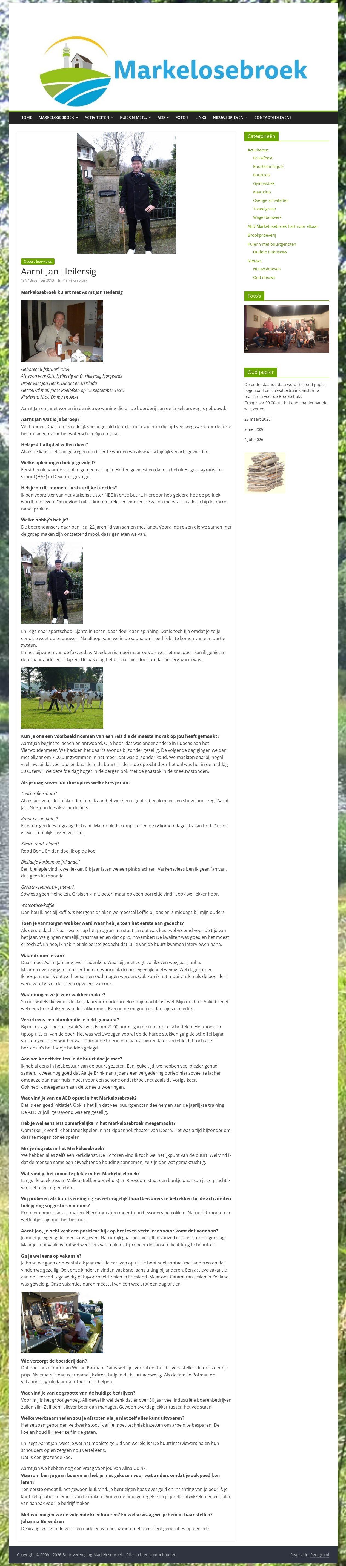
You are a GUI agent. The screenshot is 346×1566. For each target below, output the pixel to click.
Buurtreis (261, 174)
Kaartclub (262, 191)
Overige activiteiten (271, 200)
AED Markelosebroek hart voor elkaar (283, 226)
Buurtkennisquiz (268, 166)
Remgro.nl (319, 1554)
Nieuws (255, 260)
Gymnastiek (263, 183)
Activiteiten (97, 117)
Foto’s (182, 117)
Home (26, 117)
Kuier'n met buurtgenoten (272, 244)
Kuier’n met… (133, 117)
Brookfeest (263, 157)
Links (200, 117)
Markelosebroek (56, 117)
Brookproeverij (262, 235)
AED (161, 117)
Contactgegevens (273, 117)
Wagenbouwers (267, 217)
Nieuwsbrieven (228, 117)
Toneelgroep (264, 208)
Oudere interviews (38, 261)
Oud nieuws (264, 277)
